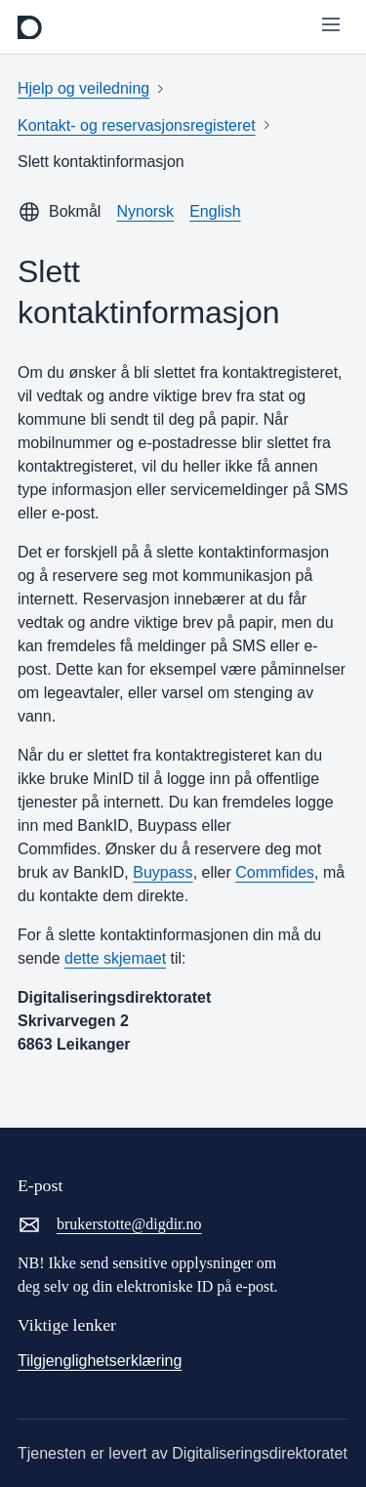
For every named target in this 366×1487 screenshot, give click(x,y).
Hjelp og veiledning (83, 88)
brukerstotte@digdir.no (110, 1224)
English (214, 211)
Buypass (162, 872)
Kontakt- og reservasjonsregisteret (137, 125)
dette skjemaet (115, 958)
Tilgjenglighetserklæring (100, 1360)
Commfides (274, 872)
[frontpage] (30, 27)
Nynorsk (145, 211)
